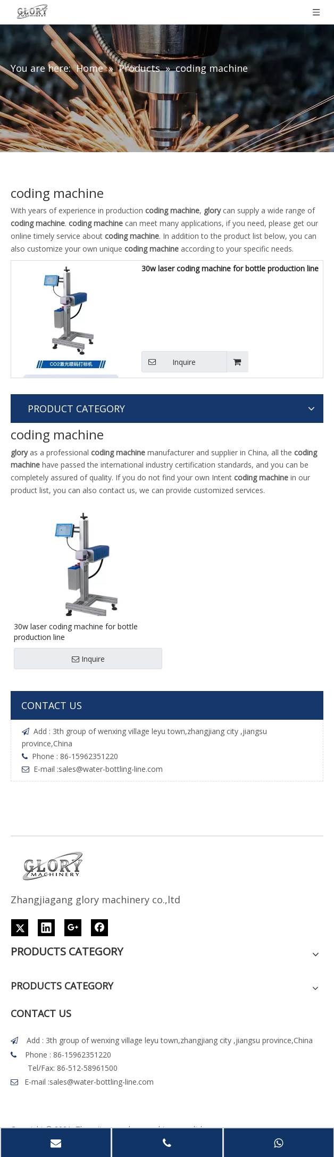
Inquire (168, 361)
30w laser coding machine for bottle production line (230, 268)
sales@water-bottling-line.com (111, 769)
